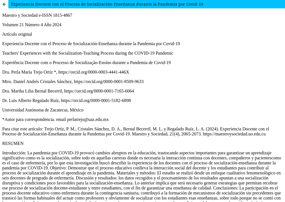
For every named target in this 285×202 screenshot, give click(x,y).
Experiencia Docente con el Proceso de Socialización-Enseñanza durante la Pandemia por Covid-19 (107, 4)
